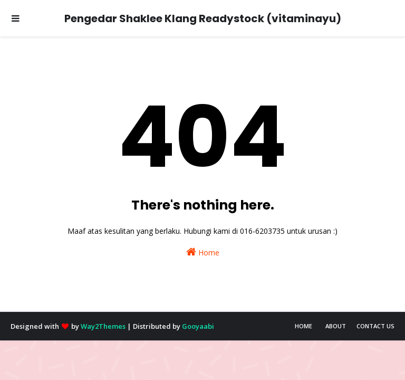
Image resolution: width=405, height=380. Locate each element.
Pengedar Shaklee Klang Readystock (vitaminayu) (202, 18)
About (335, 326)
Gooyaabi (198, 326)
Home (202, 252)
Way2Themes (103, 326)
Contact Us (375, 326)
